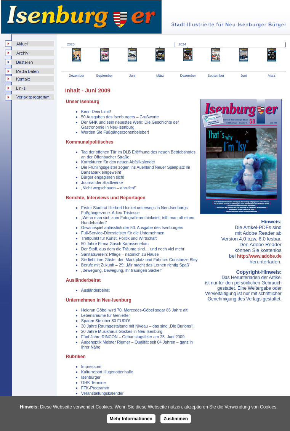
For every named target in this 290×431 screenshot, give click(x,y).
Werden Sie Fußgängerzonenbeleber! (115, 132)
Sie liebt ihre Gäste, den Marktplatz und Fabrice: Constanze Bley (139, 259)
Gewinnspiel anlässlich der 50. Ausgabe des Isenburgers (132, 227)
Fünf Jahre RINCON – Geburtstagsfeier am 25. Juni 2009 (132, 336)
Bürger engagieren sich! (102, 177)
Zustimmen (175, 418)
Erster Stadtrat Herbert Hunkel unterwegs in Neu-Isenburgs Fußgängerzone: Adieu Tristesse (134, 210)
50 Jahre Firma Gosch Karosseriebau (115, 243)
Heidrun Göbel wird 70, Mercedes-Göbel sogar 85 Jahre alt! (135, 310)
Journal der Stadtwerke (102, 182)
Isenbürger (91, 377)
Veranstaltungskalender (102, 393)
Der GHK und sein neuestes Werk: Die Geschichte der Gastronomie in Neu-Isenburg (130, 124)
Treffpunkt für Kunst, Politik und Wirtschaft (119, 238)
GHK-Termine (93, 382)
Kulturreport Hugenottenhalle (107, 372)
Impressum (91, 366)
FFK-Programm (95, 388)
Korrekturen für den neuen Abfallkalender (118, 162)
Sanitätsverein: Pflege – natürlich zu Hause (120, 254)
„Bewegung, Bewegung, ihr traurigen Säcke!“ (121, 270)
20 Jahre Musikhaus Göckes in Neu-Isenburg (121, 331)
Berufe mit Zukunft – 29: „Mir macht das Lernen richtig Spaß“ (136, 265)
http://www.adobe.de (259, 256)
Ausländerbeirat (95, 290)
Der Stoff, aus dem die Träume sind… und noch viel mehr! (133, 249)
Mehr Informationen (131, 418)
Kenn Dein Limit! (96, 111)
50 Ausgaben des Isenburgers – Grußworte (120, 117)
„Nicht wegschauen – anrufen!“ (108, 188)
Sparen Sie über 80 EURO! (105, 320)
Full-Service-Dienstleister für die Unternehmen (123, 233)
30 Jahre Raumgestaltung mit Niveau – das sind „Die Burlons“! (137, 326)
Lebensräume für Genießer (105, 315)
